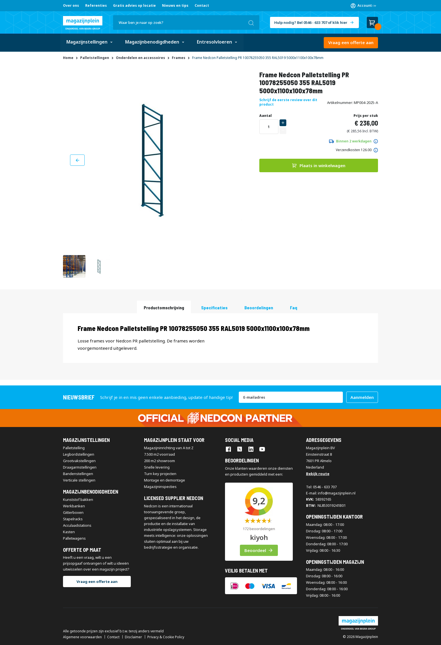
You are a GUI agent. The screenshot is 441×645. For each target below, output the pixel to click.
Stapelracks (73, 518)
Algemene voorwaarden (82, 637)
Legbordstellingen (78, 454)
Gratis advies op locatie (134, 5)
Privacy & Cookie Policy (165, 637)
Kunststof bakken (78, 499)
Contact (202, 5)
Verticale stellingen (79, 480)
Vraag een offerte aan (351, 42)
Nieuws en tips (175, 5)
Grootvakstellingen (79, 460)
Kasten (69, 531)
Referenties (96, 5)
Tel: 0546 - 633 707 (321, 486)
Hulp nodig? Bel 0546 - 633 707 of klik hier (310, 22)
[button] (363, 5)
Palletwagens (74, 537)
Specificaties (214, 307)
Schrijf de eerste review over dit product (288, 102)
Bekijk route (317, 473)
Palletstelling (74, 447)
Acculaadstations (77, 525)
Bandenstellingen (78, 473)
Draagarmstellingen (79, 467)
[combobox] (186, 22)
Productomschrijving (164, 307)
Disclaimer (133, 637)
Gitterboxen (73, 512)
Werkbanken (74, 505)
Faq (293, 307)
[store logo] (82, 22)
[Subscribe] (362, 397)
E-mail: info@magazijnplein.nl (331, 493)
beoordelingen (258, 307)
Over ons (71, 5)
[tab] (164, 306)
